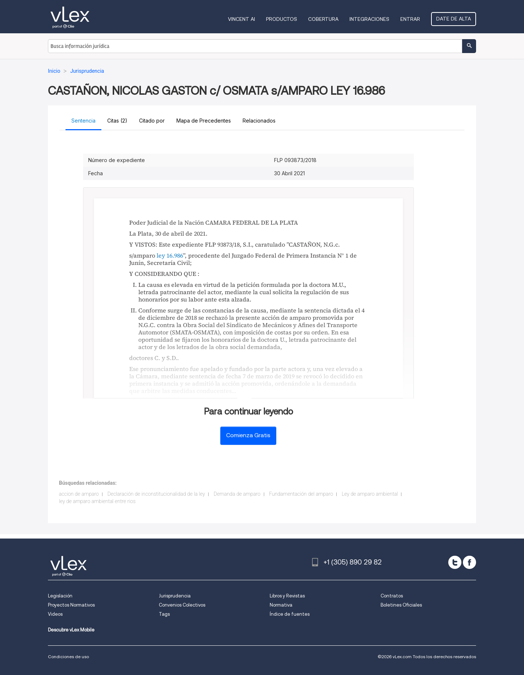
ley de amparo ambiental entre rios (97, 501)
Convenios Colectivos (182, 605)
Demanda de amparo (237, 494)
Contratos (392, 596)
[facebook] (469, 562)
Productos (281, 19)
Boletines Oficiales (401, 605)
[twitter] (454, 562)
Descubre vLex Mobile (71, 630)
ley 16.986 (170, 255)
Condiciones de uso (68, 656)
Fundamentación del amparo (301, 494)
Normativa (281, 605)
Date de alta (453, 19)
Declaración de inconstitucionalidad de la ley (156, 494)
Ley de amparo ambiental (370, 494)
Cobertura (323, 19)
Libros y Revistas (287, 596)
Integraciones (369, 19)
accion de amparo (79, 494)
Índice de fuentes (290, 614)
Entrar (410, 19)
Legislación (60, 596)
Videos (55, 614)
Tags (164, 614)
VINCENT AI (241, 19)
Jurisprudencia (175, 596)
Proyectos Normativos (71, 605)
